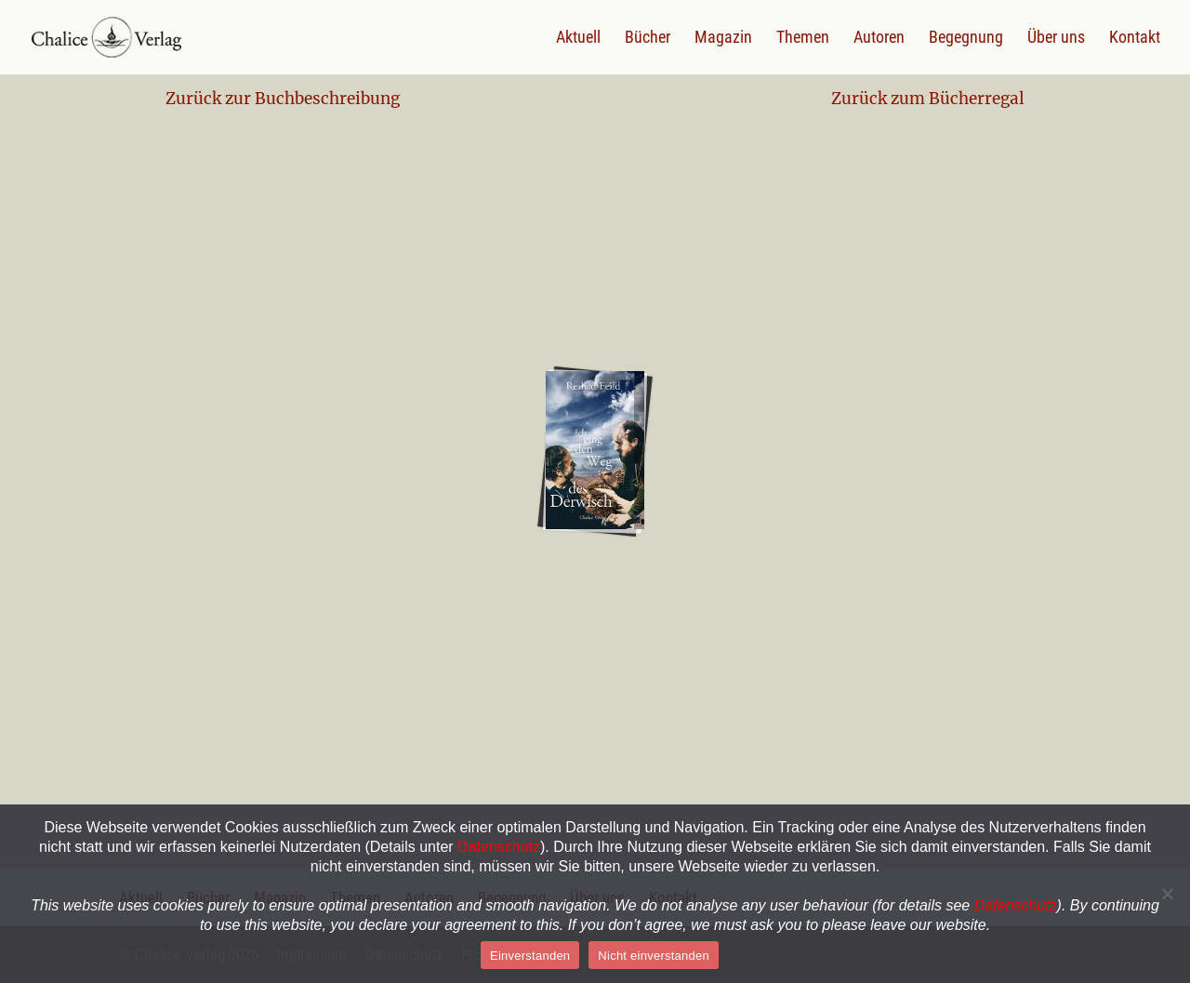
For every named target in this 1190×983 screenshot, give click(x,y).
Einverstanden (530, 956)
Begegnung (966, 38)
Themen (802, 38)
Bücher (647, 38)
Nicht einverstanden (653, 956)
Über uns (1056, 38)
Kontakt (1134, 38)
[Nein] (1166, 893)
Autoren (879, 38)
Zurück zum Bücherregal (928, 98)
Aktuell (578, 38)
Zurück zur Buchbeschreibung (282, 98)
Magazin (723, 38)
